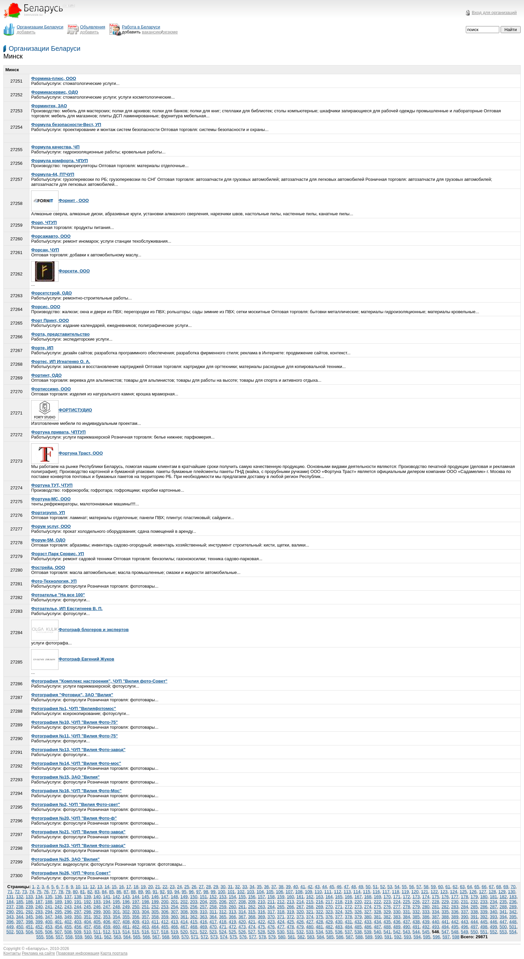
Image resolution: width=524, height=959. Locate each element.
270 (329, 906)
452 (39, 926)
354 (116, 916)
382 (387, 916)
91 (155, 891)
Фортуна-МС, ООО (51, 498)
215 (309, 901)
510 (87, 931)
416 (203, 921)
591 (388, 936)
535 (329, 931)
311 (213, 911)
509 (78, 931)
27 (201, 886)
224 (396, 901)
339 (484, 911)
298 (87, 911)
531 (290, 931)
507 (58, 931)
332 (416, 911)
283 (454, 906)
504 (29, 931)
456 (78, 926)
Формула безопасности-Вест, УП (66, 124)
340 (493, 911)
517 (155, 931)
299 (97, 911)
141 (106, 896)
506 (48, 931)
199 (155, 901)
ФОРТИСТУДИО (61, 409)
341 (503, 911)
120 (415, 891)
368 (251, 916)
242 (58, 906)
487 (377, 926)
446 (493, 921)
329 (387, 911)
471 (223, 926)
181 (493, 896)
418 (223, 921)
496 (464, 926)
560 (88, 936)
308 (184, 911)
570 (185, 936)
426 (300, 921)
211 (271, 901)
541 (387, 931)
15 (114, 886)
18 (136, 886)
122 (434, 891)
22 (164, 886)
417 (213, 921)
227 (425, 901)
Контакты (12, 953)
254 (174, 906)
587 (349, 936)
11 (85, 886)
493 (435, 926)
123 (444, 891)
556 (49, 936)
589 (368, 936)
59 (433, 886)
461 (126, 926)
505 (39, 931)
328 (377, 911)
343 (10, 916)
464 (155, 926)
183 (513, 896)
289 (513, 906)
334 (435, 911)
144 (135, 896)
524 (223, 931)
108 (298, 891)
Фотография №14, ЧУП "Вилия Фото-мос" (76, 763)
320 (300, 911)
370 (271, 916)
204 (203, 901)
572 (204, 936)
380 (368, 916)
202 (184, 901)
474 (251, 926)
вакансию (151, 31)
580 (281, 936)
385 (416, 916)
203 (194, 901)
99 (213, 891)
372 (290, 916)
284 (464, 906)
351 (87, 916)
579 (272, 936)
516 (145, 931)
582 (301, 936)
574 (223, 936)
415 (194, 921)
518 (164, 931)
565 (136, 936)
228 (435, 901)
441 (445, 921)
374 (309, 916)
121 (424, 891)
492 (425, 926)
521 (194, 931)
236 (513, 901)
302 (126, 911)
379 (358, 916)
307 (174, 911)
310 (203, 911)
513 (116, 931)
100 (221, 891)
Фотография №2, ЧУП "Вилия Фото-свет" (75, 804)
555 (40, 936)
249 (126, 906)
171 (396, 896)
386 (425, 916)
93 (169, 891)
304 (145, 911)
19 (143, 886)
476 (271, 926)
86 (118, 891)
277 (396, 906)
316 (261, 911)
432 (358, 921)
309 (194, 911)
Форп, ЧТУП (44, 222)
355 (126, 916)
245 (87, 906)
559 (78, 936)
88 (133, 891)
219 (348, 901)
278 (406, 906)
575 (233, 936)
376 (329, 916)
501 (513, 926)
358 (155, 916)
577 (252, 936)
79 (68, 891)
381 (377, 916)
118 (395, 891)
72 (17, 891)
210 (261, 901)
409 (135, 921)
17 (128, 886)
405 (97, 921)
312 (223, 911)
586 (340, 936)
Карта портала (114, 953)
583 (310, 936)
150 (194, 896)
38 (281, 886)
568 (165, 936)
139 (87, 896)
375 (319, 916)
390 (464, 916)
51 (375, 886)
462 (135, 926)
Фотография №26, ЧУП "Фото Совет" (71, 872)
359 (164, 916)
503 (19, 931)
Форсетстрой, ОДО (51, 292)
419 (232, 921)
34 (252, 886)
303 (135, 911)
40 (295, 886)
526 (242, 931)
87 (126, 891)
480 (309, 926)
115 (366, 891)
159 (280, 896)
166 (348, 896)
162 (309, 896)
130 (511, 891)
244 (78, 906)
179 (474, 896)
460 (116, 926)
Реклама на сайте (38, 953)
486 (368, 926)
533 (309, 931)
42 (309, 886)
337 (464, 911)
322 (319, 911)
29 (215, 886)
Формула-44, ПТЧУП (52, 174)
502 (10, 931)
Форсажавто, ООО (51, 236)
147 (164, 896)
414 (184, 921)
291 (19, 911)
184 (10, 901)
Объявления (92, 26)
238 (19, 906)
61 (447, 886)
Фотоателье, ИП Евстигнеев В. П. (67, 608)
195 (116, 901)
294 (48, 911)
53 (389, 886)
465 (164, 926)
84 (104, 891)
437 (406, 921)
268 (309, 906)
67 (491, 886)
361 (184, 916)
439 (425, 921)
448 (513, 921)
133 (29, 896)
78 (60, 891)
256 (194, 906)
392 (484, 916)
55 (404, 886)
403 (78, 921)
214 (300, 901)
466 (174, 926)
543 (406, 931)
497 (474, 926)
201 (174, 901)
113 (347, 891)
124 (453, 891)
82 (89, 891)
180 (484, 896)
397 (19, 921)
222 (377, 901)
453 (48, 926)
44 (324, 886)
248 (116, 906)
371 (280, 916)
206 (223, 901)
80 (75, 891)
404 (87, 921)
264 (271, 906)
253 (164, 906)
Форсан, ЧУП (45, 249)
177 (454, 896)
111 (328, 891)
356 (135, 916)
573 (214, 936)
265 (280, 906)
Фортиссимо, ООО (51, 388)
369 (261, 916)
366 (232, 916)
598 (456, 936)
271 (339, 906)
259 (223, 906)
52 (382, 886)
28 (208, 886)
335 (445, 911)
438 (416, 921)
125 (463, 891)
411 (155, 921)
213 (290, 901)
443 (464, 921)
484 (348, 926)
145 (145, 896)
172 (406, 896)
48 (353, 886)
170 (387, 896)
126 (473, 891)
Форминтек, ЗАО (49, 105)
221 (368, 901)
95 (183, 891)
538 (358, 931)
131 (10, 896)
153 (223, 896)
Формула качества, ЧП (55, 146)
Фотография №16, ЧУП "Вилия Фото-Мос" (76, 790)
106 (279, 891)
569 (175, 936)
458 (97, 926)
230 (454, 901)
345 (29, 916)
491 (416, 926)
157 (261, 896)
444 (474, 921)
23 (172, 886)
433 (368, 921)
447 (503, 921)
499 (493, 926)
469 (203, 926)
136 (58, 896)
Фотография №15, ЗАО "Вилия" (65, 777)
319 (290, 911)
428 (319, 921)
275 (377, 906)
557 (59, 936)
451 (29, 926)
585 (330, 936)
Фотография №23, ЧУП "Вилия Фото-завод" (78, 845)
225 (406, 901)
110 (318, 891)
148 (174, 896)
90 (147, 891)
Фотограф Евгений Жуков (72, 659)
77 (53, 891)
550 (474, 931)
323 (329, 911)
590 (378, 936)
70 (513, 886)
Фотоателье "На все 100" (58, 594)
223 (387, 901)
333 (425, 911)
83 (97, 891)
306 (164, 911)
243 (68, 906)
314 (242, 911)
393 (493, 916)
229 (445, 901)
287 (493, 906)
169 (377, 896)
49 (360, 886)
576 (243, 936)
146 (155, 896)
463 (145, 926)
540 (377, 931)
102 (241, 891)
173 (416, 896)
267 (300, 906)
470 (213, 926)
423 (271, 921)
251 (145, 906)
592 (397, 936)
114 (357, 891)
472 (232, 926)
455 (68, 926)
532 (300, 931)
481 (319, 926)
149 (184, 896)
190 (68, 901)
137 (68, 896)
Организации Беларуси (45, 48)
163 (319, 896)
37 (273, 886)
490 (406, 926)
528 (261, 931)
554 (513, 931)
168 (368, 896)
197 (135, 901)
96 (191, 891)
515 (135, 931)
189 (58, 901)
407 (116, 921)
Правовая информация (77, 953)
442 (454, 921)
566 (146, 936)
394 (503, 916)
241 (48, 906)
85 (111, 891)
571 (195, 936)
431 (348, 921)
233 (484, 901)
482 (329, 926)
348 (58, 916)
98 (206, 891)
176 (445, 896)
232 (474, 901)
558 (69, 936)
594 (417, 936)
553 (503, 931)
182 (503, 896)
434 (377, 921)
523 (213, 931)
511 (97, 931)
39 (288, 886)
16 (121, 886)
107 (289, 891)
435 (387, 921)
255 (184, 906)
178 (464, 896)
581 (291, 936)
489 (396, 926)
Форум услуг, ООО (51, 526)
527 (251, 931)
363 (203, 916)
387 (435, 916)
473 (242, 926)
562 (107, 936)
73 (24, 891)
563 (117, 936)
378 (348, 916)
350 (78, 916)
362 (194, 916)
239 (29, 906)
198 (145, 901)
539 (368, 931)
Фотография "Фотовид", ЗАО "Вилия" (72, 694)
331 (406, 911)
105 (270, 891)
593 (407, 936)
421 (251, 921)
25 (186, 886)
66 (484, 886)
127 (482, 891)
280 (425, 906)
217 (329, 901)
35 (259, 886)
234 (493, 901)
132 (19, 896)
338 (474, 911)
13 (99, 886)
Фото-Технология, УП (54, 581)
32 (237, 886)
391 (474, 916)
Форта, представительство (60, 334)
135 (48, 896)
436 (396, 921)
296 (68, 911)
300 (106, 911)
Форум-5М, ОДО (48, 540)
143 (126, 896)
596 (436, 936)
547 (445, 931)
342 (513, 911)
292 (29, 911)
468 (194, 926)
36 (266, 886)
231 (464, 901)
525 (232, 931)
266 (290, 906)
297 (78, 911)
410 (145, 921)
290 (10, 911)
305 (155, 911)
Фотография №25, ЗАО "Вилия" (65, 859)
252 (155, 906)
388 (445, 916)
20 (150, 886)
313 (232, 911)
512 (106, 931)
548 (454, 931)
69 (505, 886)
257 (203, 906)
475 (261, 926)
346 (39, 916)
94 (176, 891)
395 (513, 916)
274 (368, 906)
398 (29, 921)
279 (416, 906)
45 (331, 886)
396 (10, 921)
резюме (170, 31)
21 (157, 886)
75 (38, 891)
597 (446, 936)
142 (116, 896)
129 (502, 891)
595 (426, 936)
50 (368, 886)
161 (300, 896)
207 (232, 901)
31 (230, 886)
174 (425, 896)
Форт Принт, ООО (50, 320)
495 (454, 926)
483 (339, 926)
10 (78, 886)
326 (358, 911)
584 (320, 936)
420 (242, 921)
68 (498, 886)
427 (309, 921)
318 (280, 911)
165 (339, 896)
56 (411, 886)
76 (46, 891)
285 (474, 906)
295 (58, 911)
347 (48, 916)
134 (39, 896)
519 (174, 931)
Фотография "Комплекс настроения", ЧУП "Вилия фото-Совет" (99, 681)
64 (469, 886)
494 (445, 926)
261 (242, 906)
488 (387, 926)
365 (223, 916)
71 (10, 891)
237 (10, 906)
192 (87, 901)
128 (492, 891)
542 (396, 931)
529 (271, 931)
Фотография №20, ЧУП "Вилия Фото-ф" (74, 818)
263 (261, 906)
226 (416, 901)
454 (58, 926)
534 (319, 931)
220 (358, 901)
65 (477, 886)
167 (358, 896)
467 (184, 926)
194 (106, 901)
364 (213, 916)
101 (231, 891)
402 (68, 921)
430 (339, 921)
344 (19, 916)
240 (39, 906)
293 (39, 911)
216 (319, 901)
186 (29, 901)
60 (440, 886)
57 (418, 886)
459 (106, 926)
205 (213, 901)
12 (92, 886)
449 (10, 926)
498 (484, 926)
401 (58, 921)
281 (435, 906)
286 (484, 906)
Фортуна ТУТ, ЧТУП (52, 485)
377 (339, 916)
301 (116, 911)
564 (127, 936)
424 (280, 921)
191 (78, 901)
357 (145, 916)
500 (503, 926)
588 (359, 936)
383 (396, 916)
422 (261, 921)
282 (445, 906)
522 (203, 931)
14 (107, 886)
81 (82, 891)
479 (300, 926)
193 (97, 901)
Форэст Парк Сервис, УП (57, 553)
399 (39, 921)
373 (300, 916)
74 (31, 891)
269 (319, 906)
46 (339, 886)
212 (280, 901)
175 (435, 896)
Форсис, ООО (45, 306)
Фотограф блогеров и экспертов (80, 629)
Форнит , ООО (60, 200)
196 (126, 901)
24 (179, 886)
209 (251, 901)
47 (346, 886)
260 (232, 906)
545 (425, 931)
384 (406, 916)
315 (251, 911)
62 (454, 886)
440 (435, 921)
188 (48, 901)
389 (454, 916)
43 (317, 886)
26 (193, 886)
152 (213, 896)
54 (397, 886)
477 (280, 926)
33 (244, 886)
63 (462, 886)
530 (280, 931)
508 (68, 931)
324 (339, 911)
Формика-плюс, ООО (53, 78)
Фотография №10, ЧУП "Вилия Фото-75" (74, 722)
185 (19, 901)
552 (493, 931)
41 (302, 886)
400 (48, 921)
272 (348, 906)
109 (308, 891)
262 (251, 906)
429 (329, 921)
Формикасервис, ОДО (54, 92)
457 (87, 926)
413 (174, 921)
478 (290, 926)
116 (376, 891)
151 (203, 896)
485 (358, 926)
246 (97, 906)
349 (68, 916)
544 (416, 931)
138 (78, 896)
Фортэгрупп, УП (48, 512)
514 (126, 931)
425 (290, 921)
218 (339, 901)
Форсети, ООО (60, 270)
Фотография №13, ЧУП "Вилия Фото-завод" (78, 749)
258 (213, 906)
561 (98, 936)
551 (484, 931)
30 (223, 886)
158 (271, 896)
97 (198, 891)
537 (348, 931)
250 (135, 906)
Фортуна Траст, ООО (67, 453)
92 (162, 891)
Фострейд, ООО (48, 567)
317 (271, 911)
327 (368, 911)
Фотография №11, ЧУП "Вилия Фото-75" (74, 735)
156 (251, 896)
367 (242, 916)
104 (260, 891)
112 (337, 891)
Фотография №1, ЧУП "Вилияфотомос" (73, 708)
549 (464, 931)
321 (309, 911)
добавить (26, 31)
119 (405, 891)
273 (358, 906)
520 (184, 931)
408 (126, 921)
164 (329, 896)
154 (232, 896)
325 (348, 911)
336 (454, 911)
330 (396, 911)
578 (262, 936)
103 (250, 891)
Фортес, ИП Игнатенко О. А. (60, 361)
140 (97, 896)
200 (164, 901)
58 (426, 886)
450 (19, 926)
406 (106, 921)
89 (140, 891)
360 (174, 916)
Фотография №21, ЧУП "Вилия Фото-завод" (78, 831)
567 (156, 936)
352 (97, 916)
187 (39, 901)
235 (503, 901)
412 (164, 921)
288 (503, 906)
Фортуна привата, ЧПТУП (58, 432)
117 (386, 891)
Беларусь (36, 948)
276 (387, 906)
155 (242, 896)
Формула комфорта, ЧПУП (59, 160)
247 (106, 906)
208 (242, 901)
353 (106, 916)
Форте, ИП (42, 347)
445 (484, 921)
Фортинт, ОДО (46, 375)
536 (339, 931)
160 (290, 896)
